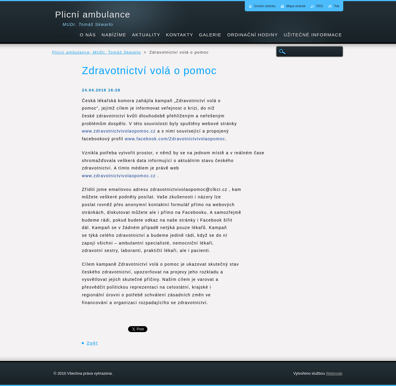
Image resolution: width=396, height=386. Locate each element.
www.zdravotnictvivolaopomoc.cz (119, 131)
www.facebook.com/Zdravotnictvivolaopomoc (175, 138)
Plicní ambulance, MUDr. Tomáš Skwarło (96, 52)
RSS (319, 6)
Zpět (92, 342)
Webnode (334, 373)
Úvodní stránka (265, 6)
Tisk (336, 6)
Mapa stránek (295, 6)
